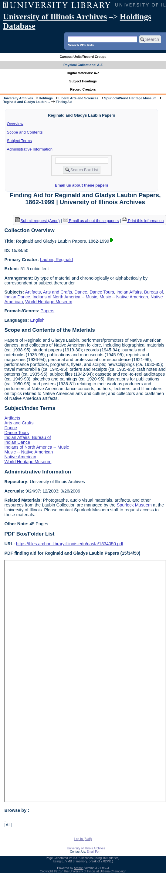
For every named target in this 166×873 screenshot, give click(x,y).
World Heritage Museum (48, 301)
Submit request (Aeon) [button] (37, 220)
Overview (15, 123)
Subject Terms (19, 140)
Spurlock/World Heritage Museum (130, 98)
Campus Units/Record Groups (82, 56)
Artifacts (33, 292)
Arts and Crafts (57, 292)
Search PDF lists (81, 45)
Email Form (94, 851)
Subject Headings (83, 81)
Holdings (46, 98)
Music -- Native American (124, 296)
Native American (20, 456)
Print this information (143, 220)
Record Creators (83, 89)
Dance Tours (102, 292)
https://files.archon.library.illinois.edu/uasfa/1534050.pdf (69, 543)
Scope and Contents (25, 132)
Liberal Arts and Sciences (78, 98)
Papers (48, 310)
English (37, 320)
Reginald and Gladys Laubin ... (26, 102)
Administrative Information (30, 149)
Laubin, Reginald (56, 259)
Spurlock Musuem (134, 505)
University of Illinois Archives (55, 16)
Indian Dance (17, 296)
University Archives (17, 98)
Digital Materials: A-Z (83, 73)
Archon (78, 868)
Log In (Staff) (83, 839)
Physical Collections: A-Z (83, 65)
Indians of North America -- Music (64, 296)
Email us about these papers (81, 185)
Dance (81, 292)
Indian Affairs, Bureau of (140, 292)
